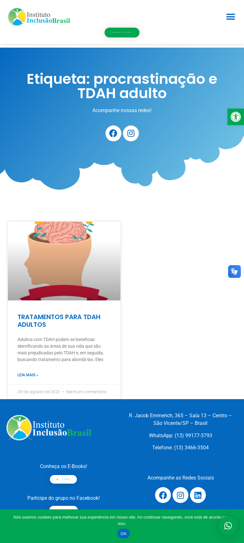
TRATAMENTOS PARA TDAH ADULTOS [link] (58, 320)
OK (123, 533)
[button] (230, 17)
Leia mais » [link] (27, 375)
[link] (235, 117)
